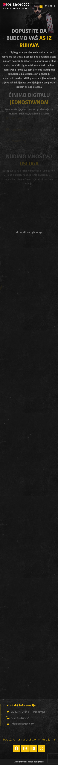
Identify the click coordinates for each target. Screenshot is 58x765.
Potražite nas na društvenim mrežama (29, 739)
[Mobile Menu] (47, 6)
